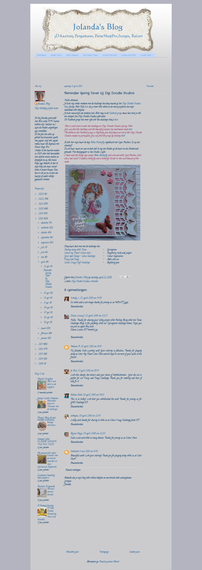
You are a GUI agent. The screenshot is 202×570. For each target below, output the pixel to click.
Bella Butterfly (97, 142)
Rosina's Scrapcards (46, 486)
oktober (44, 233)
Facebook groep (115, 113)
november (45, 228)
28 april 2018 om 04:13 (93, 395)
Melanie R (75, 346)
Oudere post (134, 552)
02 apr (47, 317)
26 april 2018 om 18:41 (91, 346)
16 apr (47, 298)
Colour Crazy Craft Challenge (77, 263)
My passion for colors (46, 453)
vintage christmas (51, 424)
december (45, 223)
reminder (94, 281)
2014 (41, 359)
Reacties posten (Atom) (109, 562)
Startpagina (41, 55)
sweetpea (74, 416)
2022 (41, 199)
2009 (41, 364)
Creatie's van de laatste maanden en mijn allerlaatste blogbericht (47, 461)
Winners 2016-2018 (110, 55)
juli (43, 247)
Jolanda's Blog (43, 104)
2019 (41, 214)
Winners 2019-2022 (128, 55)
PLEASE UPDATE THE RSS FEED (46, 443)
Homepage (103, 552)
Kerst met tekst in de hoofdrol (51, 384)
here (130, 129)
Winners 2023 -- (146, 55)
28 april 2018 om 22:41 (89, 416)
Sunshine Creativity (46, 475)
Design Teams (56, 55)
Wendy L (74, 298)
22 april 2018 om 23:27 (96, 316)
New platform (43, 478)
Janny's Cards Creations (47, 398)
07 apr (47, 313)
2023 (41, 194)
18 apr (47, 293)
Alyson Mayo (76, 434)
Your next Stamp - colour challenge (79, 256)
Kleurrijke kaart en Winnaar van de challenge (53, 405)
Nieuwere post (72, 552)
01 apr (47, 322)
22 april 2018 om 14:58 (91, 298)
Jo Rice (73, 371)
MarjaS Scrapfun (45, 379)
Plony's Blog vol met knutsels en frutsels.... (46, 419)
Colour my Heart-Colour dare (77, 253)
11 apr (46, 303)
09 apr (47, 308)
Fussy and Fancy (71, 259)
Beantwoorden (76, 307)
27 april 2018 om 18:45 (88, 371)
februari (44, 333)
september (45, 238)
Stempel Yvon (43, 439)
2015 (41, 354)
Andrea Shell (76, 395)
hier (86, 107)
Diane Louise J (77, 316)
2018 (41, 219)
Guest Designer (72, 55)
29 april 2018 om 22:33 (94, 434)
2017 (40, 344)
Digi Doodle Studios (80, 281)
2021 (41, 204)
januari (44, 338)
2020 (41, 209)
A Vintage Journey (45, 506)
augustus (45, 243)
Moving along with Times (75, 250)
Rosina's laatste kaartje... (50, 491)
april (43, 262)
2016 (41, 349)
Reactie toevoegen (72, 470)
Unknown (74, 451)
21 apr (47, 266)
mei (43, 257)
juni (43, 252)
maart (44, 328)
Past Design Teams (90, 55)
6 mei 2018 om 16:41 (88, 451)
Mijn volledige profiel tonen (46, 108)
